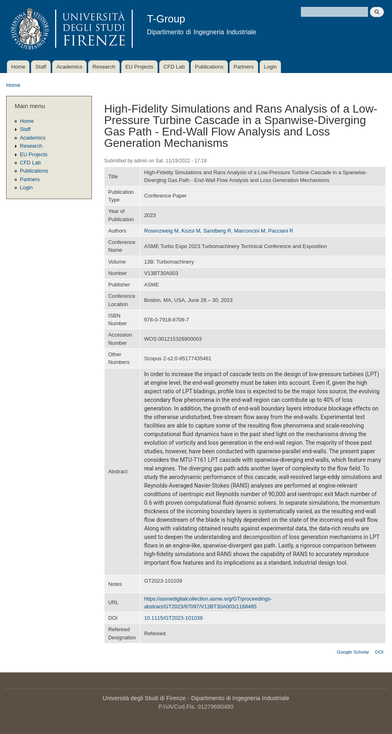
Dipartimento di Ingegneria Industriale (240, 698)
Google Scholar (353, 652)
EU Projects (139, 67)
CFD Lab (174, 67)
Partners (244, 67)
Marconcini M (249, 231)
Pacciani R (280, 231)
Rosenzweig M (161, 231)
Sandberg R (217, 231)
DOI (379, 652)
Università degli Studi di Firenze (144, 698)
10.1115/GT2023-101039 (173, 618)
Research (104, 67)
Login (270, 67)
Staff (41, 67)
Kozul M (190, 231)
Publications (209, 67)
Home (18, 67)
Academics (69, 67)
